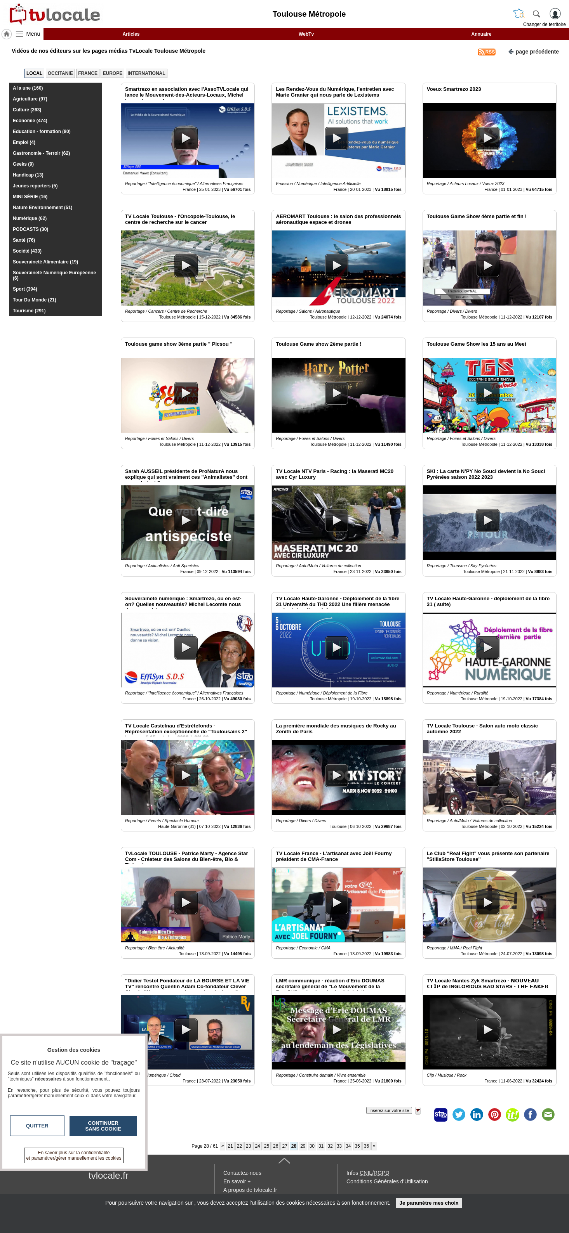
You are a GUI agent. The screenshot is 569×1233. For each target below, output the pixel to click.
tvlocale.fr (109, 1175)
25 (266, 1146)
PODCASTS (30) (30, 229)
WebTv (306, 34)
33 (339, 1146)
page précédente (533, 51)
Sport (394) (25, 289)
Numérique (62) (30, 218)
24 (257, 1146)
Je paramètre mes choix (428, 1203)
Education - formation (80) (42, 131)
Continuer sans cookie (103, 1126)
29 (302, 1146)
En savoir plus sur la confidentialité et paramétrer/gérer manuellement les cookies (74, 1155)
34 (348, 1146)
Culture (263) (27, 110)
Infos (367, 1173)
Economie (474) (30, 120)
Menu (33, 34)
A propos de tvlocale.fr (250, 1190)
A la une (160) (28, 88)
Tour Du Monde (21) (34, 300)
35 (357, 1146)
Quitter (37, 1126)
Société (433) (27, 251)
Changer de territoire (544, 24)
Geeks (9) (23, 164)
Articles (130, 34)
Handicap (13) (28, 175)
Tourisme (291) (29, 310)
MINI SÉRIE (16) (30, 196)
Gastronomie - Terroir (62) (41, 153)
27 (284, 1146)
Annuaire (481, 34)
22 (239, 1146)
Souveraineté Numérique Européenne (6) (54, 275)
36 (366, 1146)
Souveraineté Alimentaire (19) (45, 262)
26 (275, 1146)
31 (321, 1146)
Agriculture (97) (30, 99)
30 (312, 1146)
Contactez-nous (242, 1173)
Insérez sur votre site (389, 1110)
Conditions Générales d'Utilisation (387, 1181)
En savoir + (237, 1181)
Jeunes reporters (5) (35, 186)
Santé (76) (24, 240)
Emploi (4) (24, 142)
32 (329, 1146)
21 (230, 1146)
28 (293, 1146)
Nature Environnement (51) (42, 207)
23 (248, 1146)
